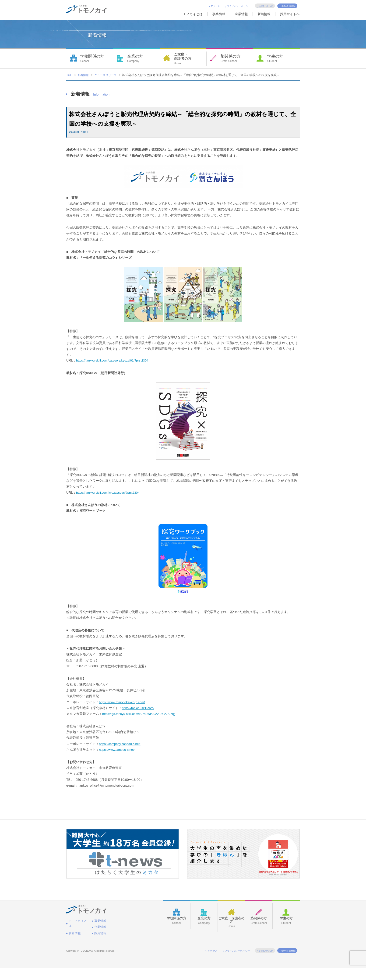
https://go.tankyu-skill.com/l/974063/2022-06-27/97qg (140, 714)
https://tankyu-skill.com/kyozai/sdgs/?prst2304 (109, 493)
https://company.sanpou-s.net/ (121, 744)
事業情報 (218, 14)
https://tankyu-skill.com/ (139, 708)
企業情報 (241, 14)
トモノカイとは (191, 14)
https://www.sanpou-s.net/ (117, 750)
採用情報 (74, 930)
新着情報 (264, 14)
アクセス (215, 6)
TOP (69, 75)
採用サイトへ (290, 14)
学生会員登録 (289, 6)
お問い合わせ (266, 6)
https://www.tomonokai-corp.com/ (123, 702)
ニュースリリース (107, 75)
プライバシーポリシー (238, 6)
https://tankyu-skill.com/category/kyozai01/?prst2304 (114, 360)
